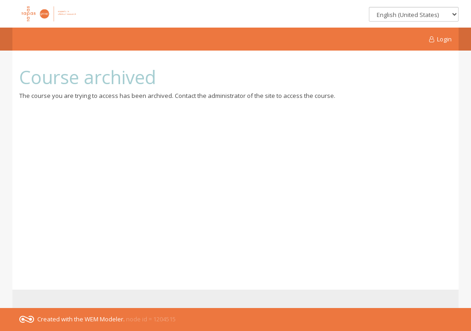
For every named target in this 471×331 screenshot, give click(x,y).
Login (440, 39)
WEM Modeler (104, 319)
